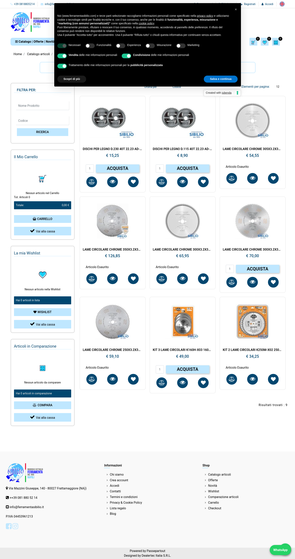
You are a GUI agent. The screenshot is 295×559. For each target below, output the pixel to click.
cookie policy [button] (146, 23)
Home (18, 54)
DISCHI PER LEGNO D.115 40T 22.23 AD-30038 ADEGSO (182, 149)
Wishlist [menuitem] (213, 491)
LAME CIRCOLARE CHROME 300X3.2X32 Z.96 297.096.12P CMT (182, 249)
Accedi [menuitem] (114, 485)
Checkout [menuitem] (214, 508)
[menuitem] (282, 4)
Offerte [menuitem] (213, 480)
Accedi (269, 4)
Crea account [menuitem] (119, 480)
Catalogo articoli (38, 54)
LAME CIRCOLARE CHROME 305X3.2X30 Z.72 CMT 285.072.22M (252, 149)
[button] (42, 132)
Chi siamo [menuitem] (117, 474)
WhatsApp (280, 550)
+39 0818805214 (23, 4)
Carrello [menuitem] (213, 502)
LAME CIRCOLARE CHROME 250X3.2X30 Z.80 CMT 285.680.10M (112, 350)
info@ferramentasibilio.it (27, 507)
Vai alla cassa (42, 230)
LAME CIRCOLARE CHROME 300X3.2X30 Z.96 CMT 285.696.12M (252, 249)
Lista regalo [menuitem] (118, 508)
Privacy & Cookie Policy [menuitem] (126, 502)
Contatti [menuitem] (115, 491)
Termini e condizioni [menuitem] (124, 497)
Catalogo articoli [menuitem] (219, 474)
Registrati (250, 4)
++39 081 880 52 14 (23, 498)
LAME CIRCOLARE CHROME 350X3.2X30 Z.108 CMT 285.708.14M (112, 249)
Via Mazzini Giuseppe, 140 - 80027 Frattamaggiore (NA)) (48, 488)
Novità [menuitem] (212, 485)
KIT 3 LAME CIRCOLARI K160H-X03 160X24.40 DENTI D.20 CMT (182, 350)
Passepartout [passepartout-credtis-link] (156, 551)
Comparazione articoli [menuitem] (223, 497)
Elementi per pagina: (256, 86)
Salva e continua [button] (220, 78)
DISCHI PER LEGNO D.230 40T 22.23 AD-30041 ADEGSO (112, 149)
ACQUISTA (117, 168)
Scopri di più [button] (72, 78)
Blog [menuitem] (113, 514)
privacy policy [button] (205, 15)
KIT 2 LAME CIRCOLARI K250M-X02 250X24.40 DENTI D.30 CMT (252, 350)
